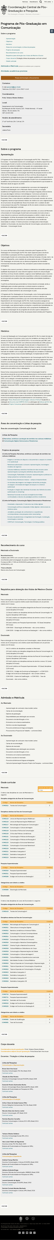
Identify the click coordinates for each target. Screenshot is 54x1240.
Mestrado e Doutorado (32, 14)
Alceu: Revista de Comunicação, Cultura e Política (25, 400)
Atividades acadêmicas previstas (14, 71)
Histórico (9, 44)
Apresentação (10, 39)
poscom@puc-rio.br (14, 87)
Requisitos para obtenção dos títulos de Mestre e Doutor (24, 55)
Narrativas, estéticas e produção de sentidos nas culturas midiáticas (27, 439)
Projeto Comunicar (15, 404)
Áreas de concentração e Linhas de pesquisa (20, 47)
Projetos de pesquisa (13, 50)
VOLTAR (4, 140)
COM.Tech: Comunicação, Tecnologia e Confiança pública (26, 522)
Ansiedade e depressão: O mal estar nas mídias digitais (25, 504)
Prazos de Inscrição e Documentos (27, 78)
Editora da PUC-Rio (45, 402)
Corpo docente (11, 58)
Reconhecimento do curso (14, 53)
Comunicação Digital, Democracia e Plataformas (21, 441)
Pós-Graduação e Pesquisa (16, 14)
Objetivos (9, 41)
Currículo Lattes (7, 1073)
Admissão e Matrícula (10, 66)
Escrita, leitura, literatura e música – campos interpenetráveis (27, 480)
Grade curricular (11, 61)
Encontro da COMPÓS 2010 (19, 402)
